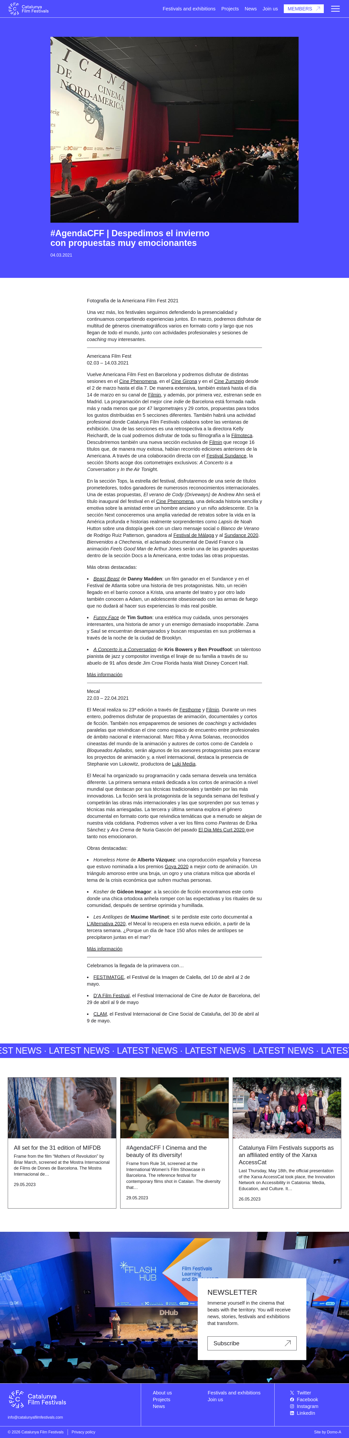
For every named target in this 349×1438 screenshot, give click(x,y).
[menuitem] (315, 1392)
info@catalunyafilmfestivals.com (35, 1417)
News (251, 8)
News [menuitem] (159, 1406)
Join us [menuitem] (215, 1399)
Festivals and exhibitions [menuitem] (234, 1392)
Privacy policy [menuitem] (83, 1432)
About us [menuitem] (162, 1392)
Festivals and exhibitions (189, 8)
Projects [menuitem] (161, 1399)
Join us (270, 8)
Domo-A (334, 1432)
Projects (230, 8)
